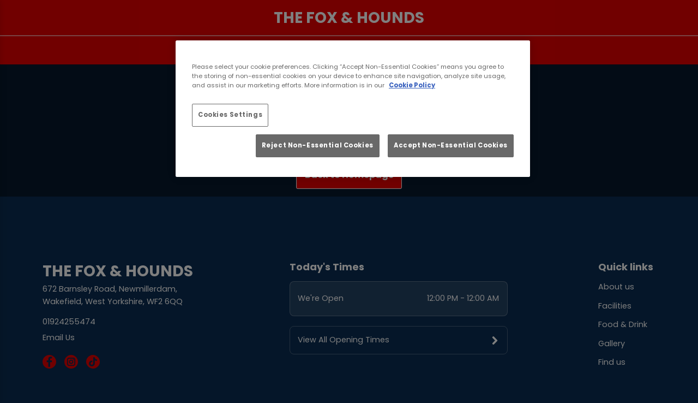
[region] (353, 108)
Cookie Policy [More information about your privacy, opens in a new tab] (412, 85)
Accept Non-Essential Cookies (451, 145)
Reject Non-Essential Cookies (318, 145)
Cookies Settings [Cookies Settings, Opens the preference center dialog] (230, 114)
